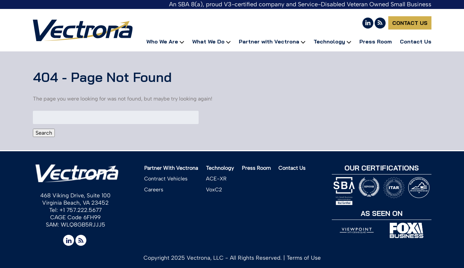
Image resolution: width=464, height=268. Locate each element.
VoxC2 (214, 189)
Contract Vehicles (166, 178)
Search (44, 133)
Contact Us (409, 23)
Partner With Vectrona (171, 168)
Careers (153, 189)
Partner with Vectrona (269, 41)
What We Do (208, 41)
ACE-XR (216, 178)
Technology (329, 41)
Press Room (375, 41)
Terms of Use (304, 257)
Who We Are (162, 41)
